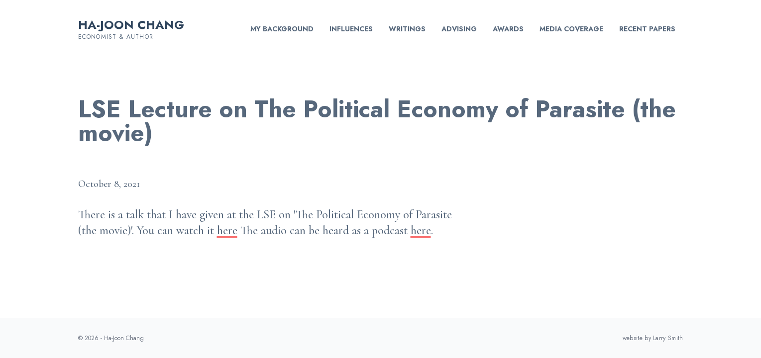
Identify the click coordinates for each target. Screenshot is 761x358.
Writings (407, 29)
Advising (459, 29)
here (227, 230)
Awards (508, 29)
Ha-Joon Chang (131, 24)
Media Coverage (571, 29)
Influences (351, 29)
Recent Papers (647, 29)
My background (282, 29)
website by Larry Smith (653, 338)
